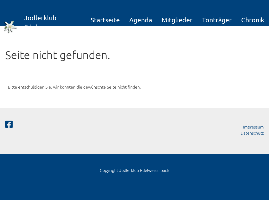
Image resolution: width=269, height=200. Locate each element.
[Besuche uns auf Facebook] (9, 124)
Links (170, 33)
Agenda (140, 20)
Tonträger (217, 20)
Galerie (105, 33)
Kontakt (141, 33)
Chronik (252, 20)
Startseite (105, 20)
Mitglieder (177, 20)
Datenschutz (252, 133)
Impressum (253, 127)
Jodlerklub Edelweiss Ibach (40, 27)
